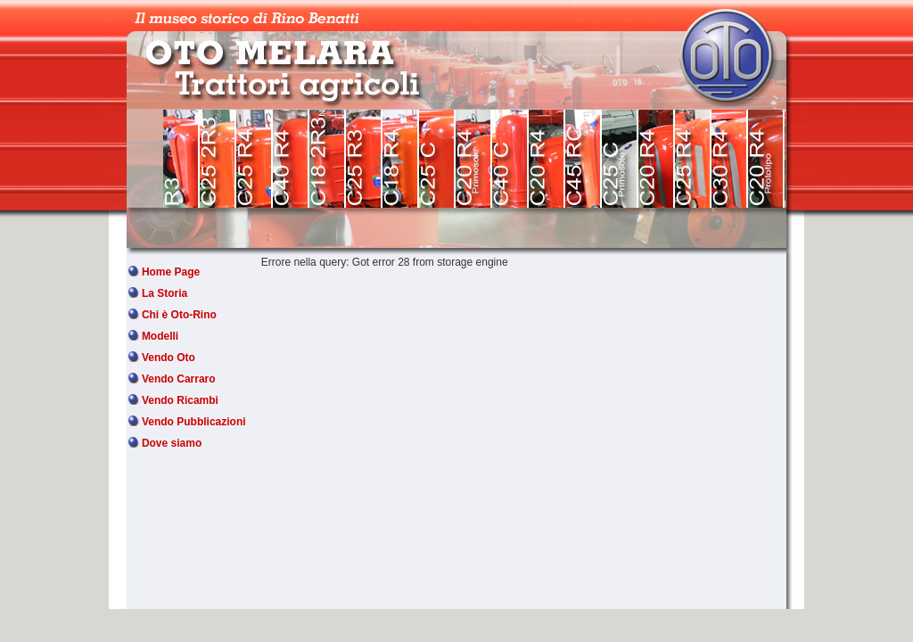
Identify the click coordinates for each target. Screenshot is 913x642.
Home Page (171, 272)
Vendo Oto (168, 357)
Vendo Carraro (179, 379)
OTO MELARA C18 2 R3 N (327, 159)
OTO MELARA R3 (181, 159)
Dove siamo (172, 443)
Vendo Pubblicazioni (194, 422)
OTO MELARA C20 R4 (547, 159)
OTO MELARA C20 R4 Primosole (474, 159)
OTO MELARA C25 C (437, 159)
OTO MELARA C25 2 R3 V (218, 159)
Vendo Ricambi (180, 400)
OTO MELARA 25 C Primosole (620, 159)
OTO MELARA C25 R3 (364, 159)
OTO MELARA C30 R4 (729, 159)
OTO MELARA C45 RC (583, 159)
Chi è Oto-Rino (179, 315)
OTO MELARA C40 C (510, 159)
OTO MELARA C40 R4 (291, 159)
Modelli (160, 336)
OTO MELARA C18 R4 (400, 159)
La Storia (164, 293)
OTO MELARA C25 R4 (254, 159)
